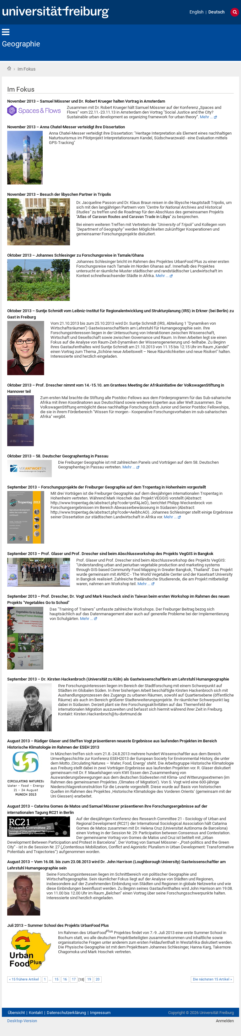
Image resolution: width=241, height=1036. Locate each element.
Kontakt (36, 1012)
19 (89, 979)
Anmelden (225, 1020)
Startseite (9, 68)
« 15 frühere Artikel (24, 979)
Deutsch (216, 12)
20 (97, 979)
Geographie (21, 44)
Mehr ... (206, 117)
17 (74, 979)
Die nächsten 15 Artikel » (212, 979)
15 (56, 979)
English (197, 12)
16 (65, 979)
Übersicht (16, 1012)
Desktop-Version (22, 1020)
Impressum (100, 1012)
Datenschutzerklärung (66, 1012)
